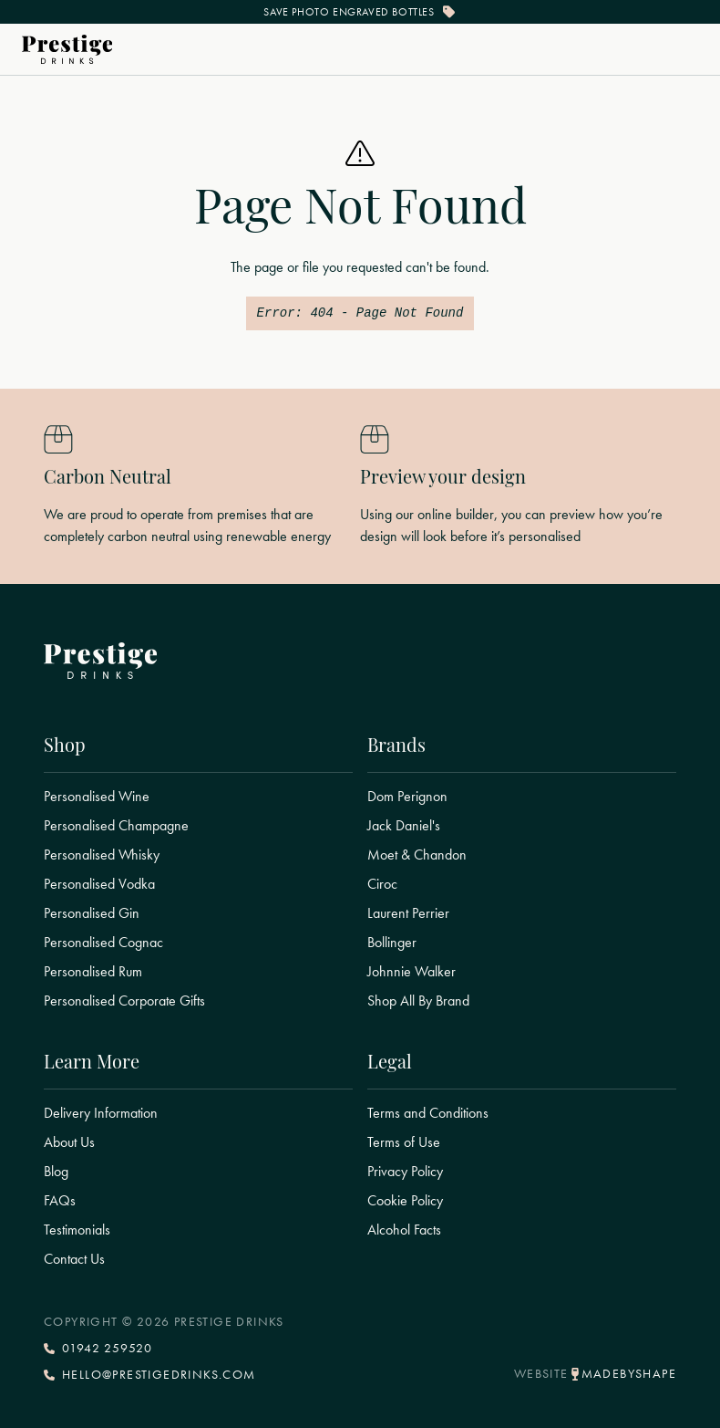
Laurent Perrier (408, 913)
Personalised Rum (93, 972)
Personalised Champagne (116, 826)
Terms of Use (403, 1142)
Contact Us (74, 1259)
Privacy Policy (405, 1171)
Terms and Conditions (428, 1113)
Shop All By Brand (418, 1001)
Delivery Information (101, 1113)
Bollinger (392, 942)
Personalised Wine (96, 796)
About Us (69, 1142)
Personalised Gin (91, 913)
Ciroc (382, 884)
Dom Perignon (407, 796)
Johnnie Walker (411, 972)
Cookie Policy (405, 1201)
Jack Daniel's (403, 826)
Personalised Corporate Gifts (124, 1001)
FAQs (60, 1201)
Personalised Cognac (103, 942)
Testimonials (77, 1230)
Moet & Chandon (417, 855)
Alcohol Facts (404, 1230)
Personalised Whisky (101, 855)
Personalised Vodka (99, 884)
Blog (56, 1171)
